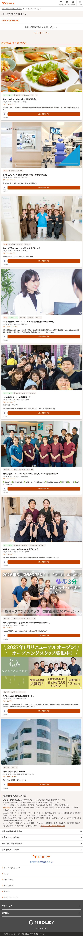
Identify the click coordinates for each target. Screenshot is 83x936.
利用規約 (7, 891)
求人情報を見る (44, 114)
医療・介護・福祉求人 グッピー (12, 8)
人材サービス (7, 906)
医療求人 (54, 800)
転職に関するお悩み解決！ (42, 843)
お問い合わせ (8, 879)
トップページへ (41, 33)
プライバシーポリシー (12, 897)
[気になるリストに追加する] (4, 114)
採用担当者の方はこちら (41, 862)
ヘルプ (6, 873)
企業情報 (5, 913)
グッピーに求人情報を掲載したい (53, 826)
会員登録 (6, 808)
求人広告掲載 (8, 885)
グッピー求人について (12, 868)
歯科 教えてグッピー (42, 850)
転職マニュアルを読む (42, 837)
